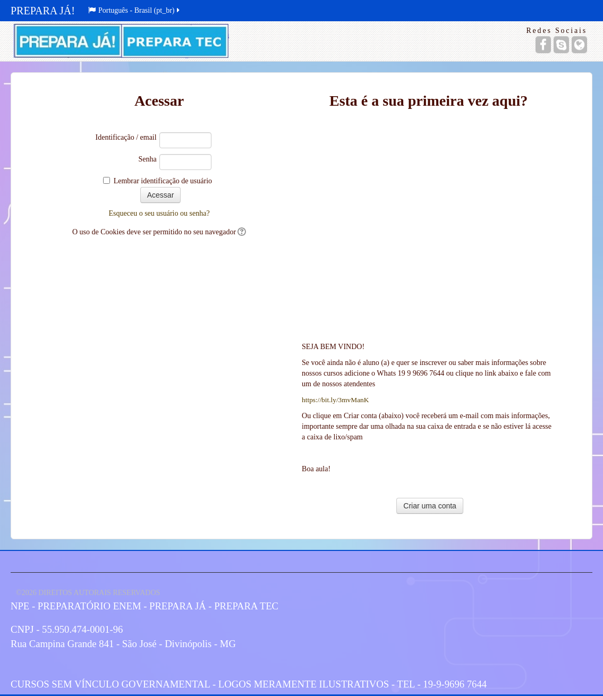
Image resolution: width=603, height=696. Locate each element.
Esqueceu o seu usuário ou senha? (158, 213)
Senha (147, 159)
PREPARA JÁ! (43, 10)
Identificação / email (126, 137)
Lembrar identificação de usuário (163, 181)
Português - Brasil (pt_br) (134, 10)
